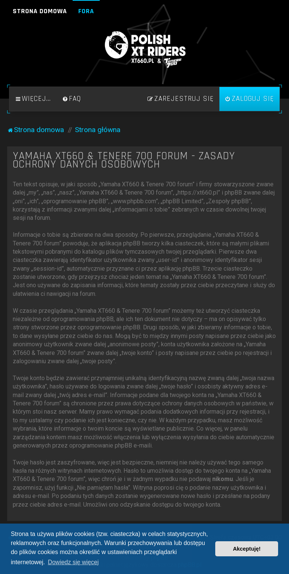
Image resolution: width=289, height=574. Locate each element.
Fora (86, 11)
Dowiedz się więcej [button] (73, 562)
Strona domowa (40, 11)
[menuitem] (71, 99)
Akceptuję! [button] (247, 549)
